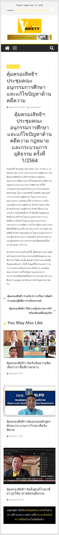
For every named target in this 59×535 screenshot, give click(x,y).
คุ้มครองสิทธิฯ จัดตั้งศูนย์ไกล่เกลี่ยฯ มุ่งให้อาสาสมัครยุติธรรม (28, 491)
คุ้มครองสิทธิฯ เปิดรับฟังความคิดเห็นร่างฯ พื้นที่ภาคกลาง (29, 365)
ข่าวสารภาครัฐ (13, 67)
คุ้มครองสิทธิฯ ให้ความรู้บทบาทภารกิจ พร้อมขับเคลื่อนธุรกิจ (32, 311)
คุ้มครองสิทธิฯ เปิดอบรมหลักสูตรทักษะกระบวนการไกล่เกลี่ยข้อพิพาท (29, 425)
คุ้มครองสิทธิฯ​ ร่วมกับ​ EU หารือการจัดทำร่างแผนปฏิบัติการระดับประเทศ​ (28, 298)
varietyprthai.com (33, 510)
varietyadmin (35, 107)
